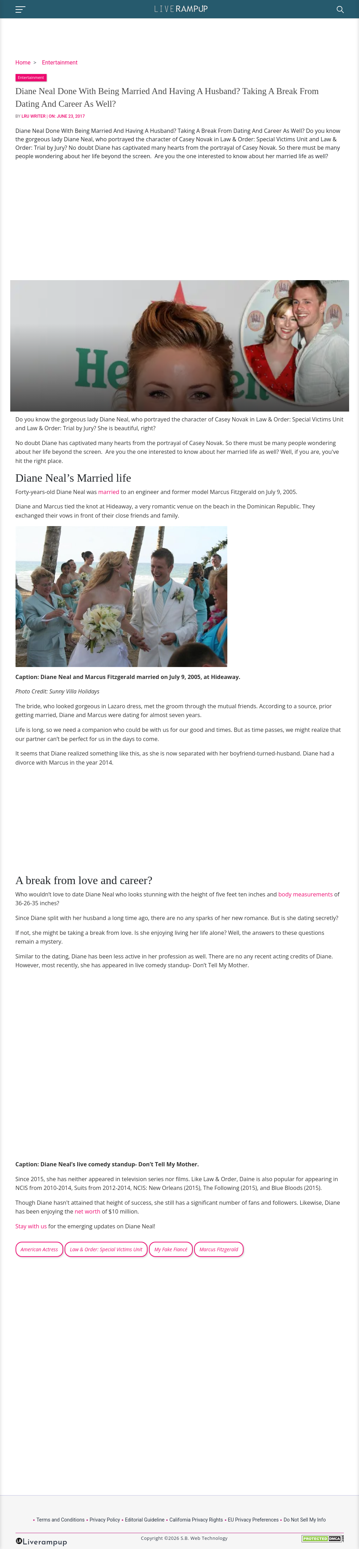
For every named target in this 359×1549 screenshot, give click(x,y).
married (108, 492)
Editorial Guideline (144, 1520)
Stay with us (31, 1226)
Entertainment (60, 62)
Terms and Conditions (60, 1520)
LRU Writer (34, 116)
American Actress (39, 1249)
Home (23, 62)
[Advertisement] (180, 220)
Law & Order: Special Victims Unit (106, 1249)
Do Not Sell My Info (304, 1520)
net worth (88, 1211)
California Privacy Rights (196, 1520)
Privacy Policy (105, 1520)
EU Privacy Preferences (253, 1520)
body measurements (306, 894)
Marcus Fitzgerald (218, 1249)
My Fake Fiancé (170, 1249)
